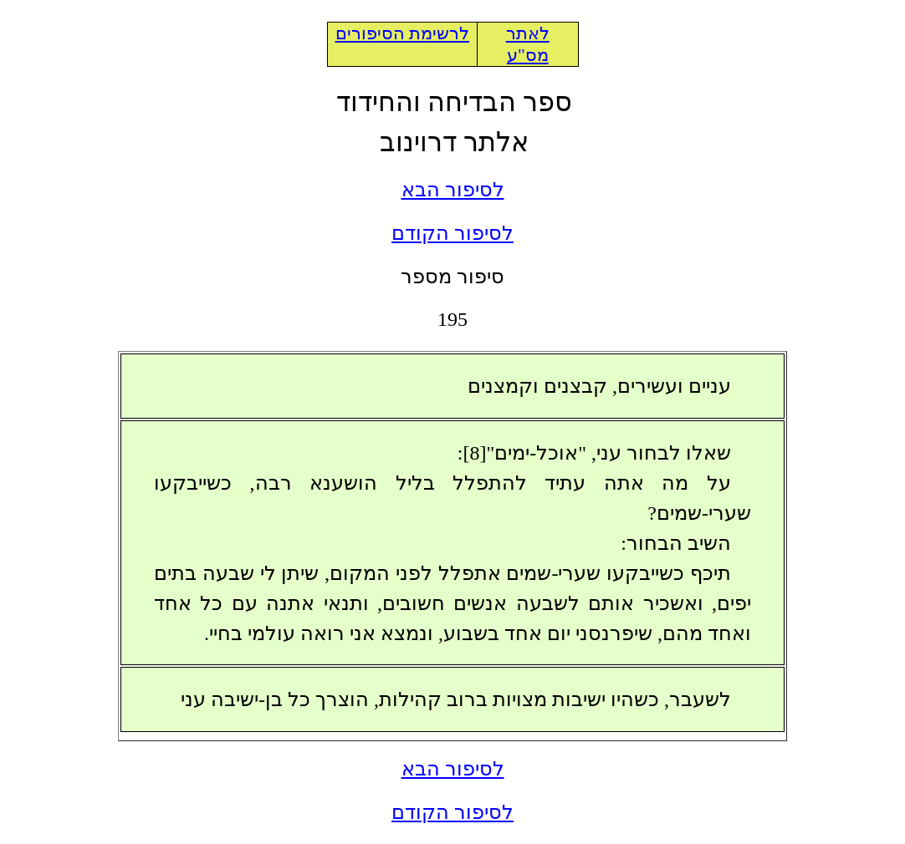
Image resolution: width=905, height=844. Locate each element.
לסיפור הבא (452, 190)
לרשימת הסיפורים (402, 33)
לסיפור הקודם (452, 233)
